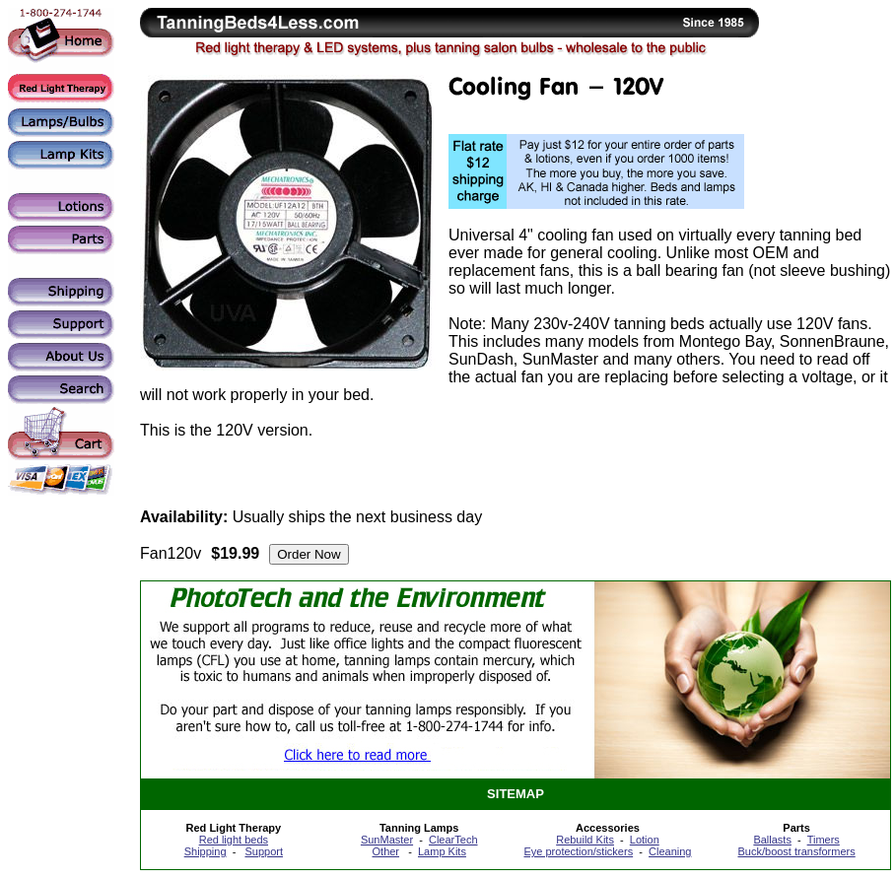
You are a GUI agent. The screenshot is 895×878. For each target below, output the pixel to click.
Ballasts (772, 839)
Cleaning (670, 851)
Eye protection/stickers (578, 851)
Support (263, 851)
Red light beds (233, 839)
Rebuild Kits (585, 839)
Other (386, 851)
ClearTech (453, 839)
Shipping (205, 851)
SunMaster (387, 839)
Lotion (644, 839)
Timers (823, 839)
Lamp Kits (442, 851)
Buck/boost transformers (797, 851)
